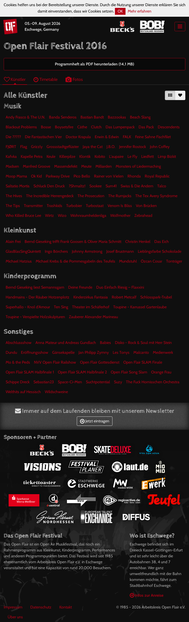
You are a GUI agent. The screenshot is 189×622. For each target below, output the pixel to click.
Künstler (15, 79)
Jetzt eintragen (94, 421)
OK (120, 11)
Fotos (74, 79)
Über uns (15, 617)
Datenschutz (40, 607)
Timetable (45, 79)
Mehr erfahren (139, 11)
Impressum (13, 607)
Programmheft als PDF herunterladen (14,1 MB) (94, 64)
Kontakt (65, 607)
